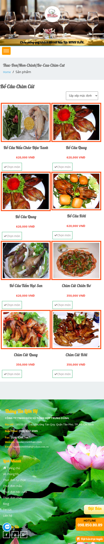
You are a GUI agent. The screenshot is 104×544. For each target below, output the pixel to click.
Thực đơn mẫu (12, 486)
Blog (6, 504)
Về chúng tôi (11, 474)
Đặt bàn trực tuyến (90, 539)
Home (7, 72)
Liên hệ (7, 515)
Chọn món (12, 167)
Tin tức (7, 510)
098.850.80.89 (90, 525)
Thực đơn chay (12, 498)
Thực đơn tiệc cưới (15, 492)
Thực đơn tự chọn (14, 480)
